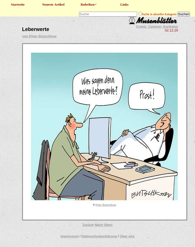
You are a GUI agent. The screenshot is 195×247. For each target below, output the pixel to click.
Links (124, 4)
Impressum (69, 236)
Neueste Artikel (53, 4)
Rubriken (89, 4)
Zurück (88, 225)
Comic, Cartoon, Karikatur (157, 26)
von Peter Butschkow (39, 36)
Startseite (18, 4)
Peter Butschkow (105, 205)
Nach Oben (103, 225)
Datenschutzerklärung (99, 236)
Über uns (127, 236)
